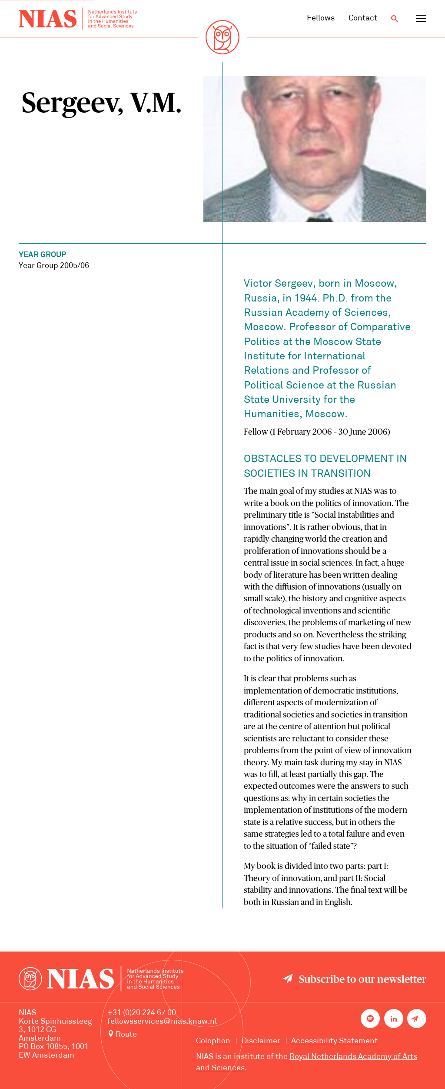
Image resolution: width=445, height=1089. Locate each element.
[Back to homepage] (78, 18)
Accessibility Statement (334, 1041)
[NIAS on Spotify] (370, 1018)
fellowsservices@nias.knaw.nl (162, 1021)
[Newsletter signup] (416, 1018)
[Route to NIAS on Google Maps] (162, 1034)
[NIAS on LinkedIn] (393, 1018)
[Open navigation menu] (421, 18)
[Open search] (394, 18)
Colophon (213, 1041)
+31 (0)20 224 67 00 (141, 1013)
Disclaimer (261, 1041)
